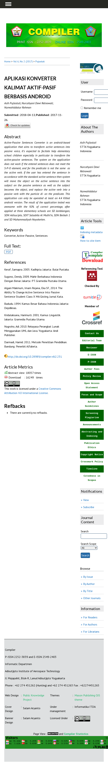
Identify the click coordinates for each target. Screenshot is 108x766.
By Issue (88, 576)
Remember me (92, 108)
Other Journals (92, 598)
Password (86, 100)
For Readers (90, 617)
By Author (89, 584)
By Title (88, 591)
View (86, 500)
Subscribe (88, 507)
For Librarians (91, 631)
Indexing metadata (91, 232)
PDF (8, 252)
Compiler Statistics (76, 734)
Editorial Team (91, 340)
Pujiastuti (40, 61)
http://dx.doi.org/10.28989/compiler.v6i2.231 (35, 356)
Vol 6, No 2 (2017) (23, 61)
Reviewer (91, 347)
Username (87, 91)
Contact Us (92, 333)
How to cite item (90, 240)
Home (7, 61)
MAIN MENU (8, 4)
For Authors (90, 624)
